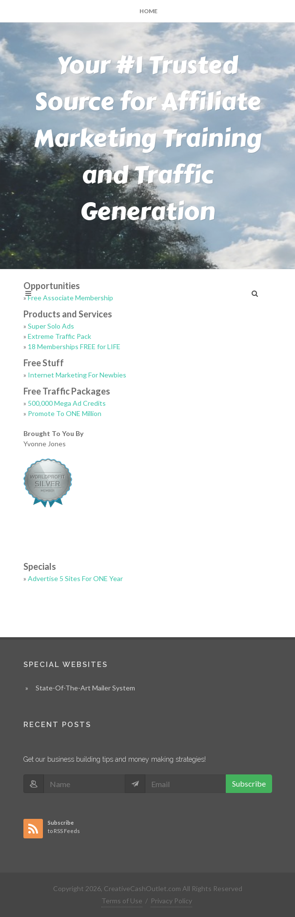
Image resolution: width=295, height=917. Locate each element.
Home (148, 11)
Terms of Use (121, 900)
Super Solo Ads (51, 326)
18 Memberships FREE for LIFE (74, 346)
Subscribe (249, 783)
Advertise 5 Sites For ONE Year (75, 578)
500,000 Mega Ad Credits (67, 403)
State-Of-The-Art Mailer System (85, 688)
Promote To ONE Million (64, 413)
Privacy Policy (171, 900)
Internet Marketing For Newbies (77, 375)
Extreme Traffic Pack (59, 336)
